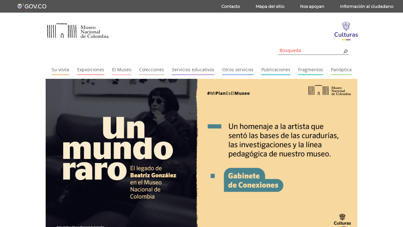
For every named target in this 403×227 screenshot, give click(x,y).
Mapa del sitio (270, 6)
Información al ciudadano (366, 6)
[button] (345, 51)
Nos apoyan (312, 6)
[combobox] (311, 50)
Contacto (230, 6)
